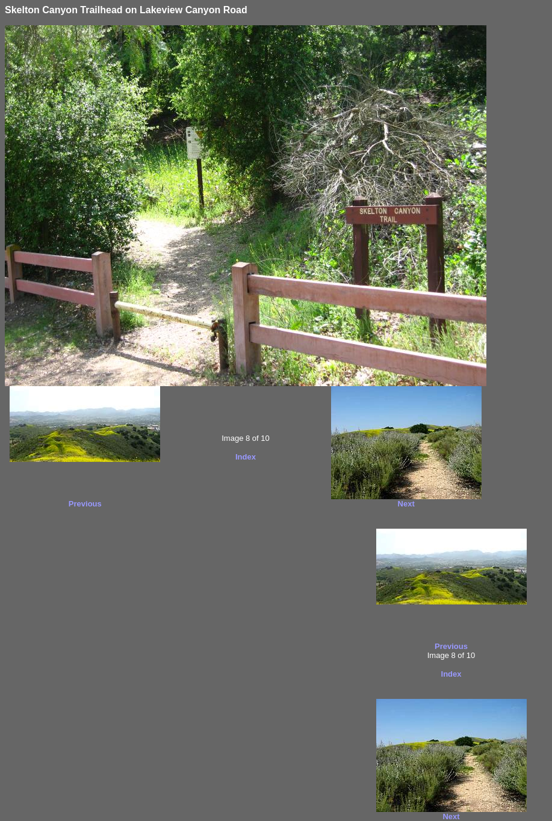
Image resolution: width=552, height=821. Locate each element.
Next (406, 503)
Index (245, 456)
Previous (85, 503)
